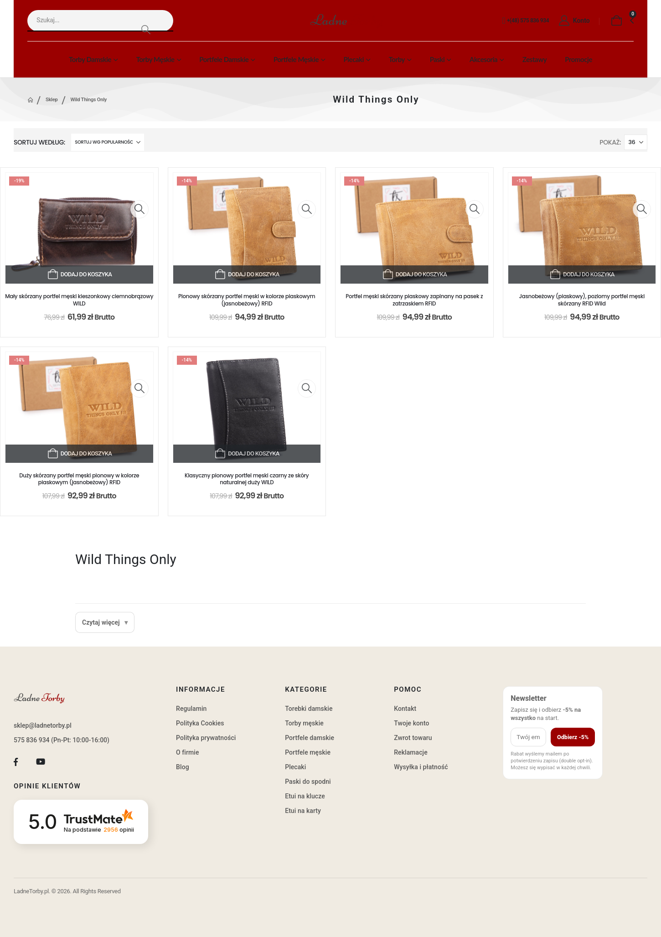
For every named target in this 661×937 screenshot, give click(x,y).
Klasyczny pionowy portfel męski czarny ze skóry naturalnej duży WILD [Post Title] (247, 479)
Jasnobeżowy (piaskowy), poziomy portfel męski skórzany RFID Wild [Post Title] (582, 300)
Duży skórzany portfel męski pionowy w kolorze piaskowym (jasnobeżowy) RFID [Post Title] (79, 479)
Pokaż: (610, 142)
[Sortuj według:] (107, 142)
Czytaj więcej (101, 622)
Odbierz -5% (573, 737)
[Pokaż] (635, 142)
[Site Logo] (346, 20)
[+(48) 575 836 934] (524, 21)
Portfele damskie (223, 59)
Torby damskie (90, 59)
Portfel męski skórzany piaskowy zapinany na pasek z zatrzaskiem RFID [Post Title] (414, 300)
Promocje (578, 59)
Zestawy (534, 59)
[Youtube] (40, 762)
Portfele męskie (296, 59)
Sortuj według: (39, 142)
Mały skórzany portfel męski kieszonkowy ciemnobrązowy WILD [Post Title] (79, 300)
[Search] (146, 29)
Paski (437, 59)
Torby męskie (155, 59)
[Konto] (572, 21)
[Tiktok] (65, 762)
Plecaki (354, 59)
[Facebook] (15, 762)
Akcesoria (483, 59)
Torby (397, 59)
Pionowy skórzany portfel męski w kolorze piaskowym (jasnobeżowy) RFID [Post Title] (246, 300)
